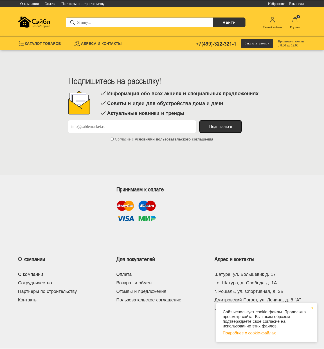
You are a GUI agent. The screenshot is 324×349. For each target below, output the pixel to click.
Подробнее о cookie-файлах (249, 333)
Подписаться (220, 126)
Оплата (124, 274)
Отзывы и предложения (141, 291)
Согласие (123, 139)
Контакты (27, 299)
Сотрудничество (35, 282)
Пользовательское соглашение (148, 299)
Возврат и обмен (134, 282)
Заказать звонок (257, 43)
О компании (30, 274)
